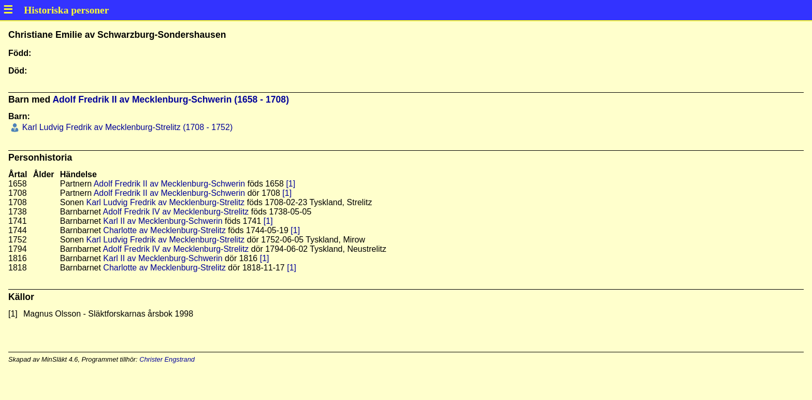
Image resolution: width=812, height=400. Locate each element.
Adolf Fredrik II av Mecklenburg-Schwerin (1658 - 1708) (170, 99)
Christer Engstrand (167, 359)
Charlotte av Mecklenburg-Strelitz (164, 230)
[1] (290, 183)
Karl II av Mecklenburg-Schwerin (162, 221)
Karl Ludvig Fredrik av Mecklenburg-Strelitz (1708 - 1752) (126, 127)
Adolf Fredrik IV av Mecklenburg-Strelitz (176, 211)
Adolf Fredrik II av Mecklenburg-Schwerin (169, 183)
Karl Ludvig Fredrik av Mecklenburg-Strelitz (165, 202)
